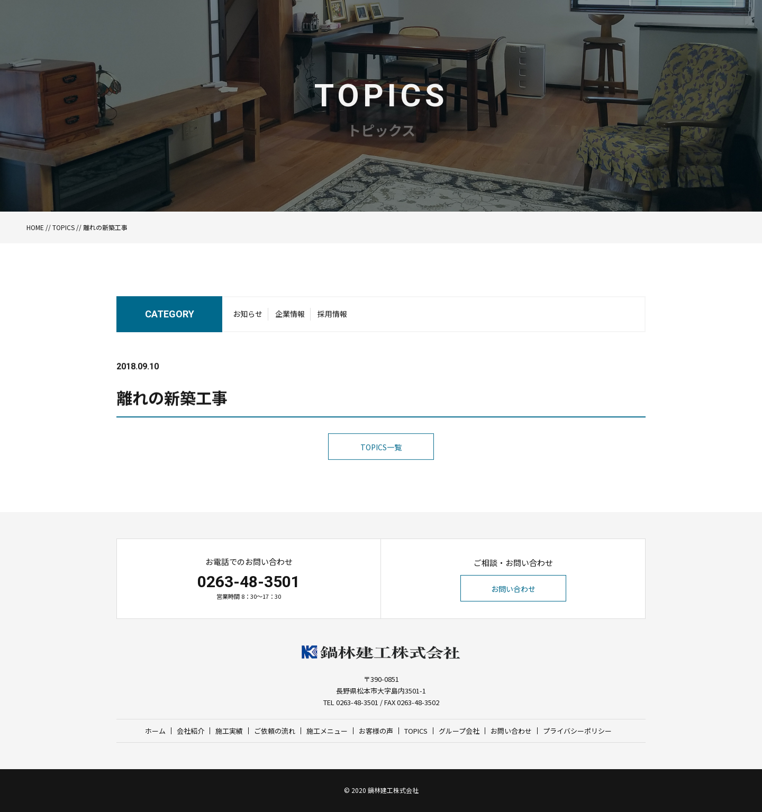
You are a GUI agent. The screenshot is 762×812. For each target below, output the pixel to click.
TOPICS (63, 227)
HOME (35, 227)
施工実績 (229, 731)
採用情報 (332, 317)
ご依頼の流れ (274, 731)
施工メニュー (327, 731)
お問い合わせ (513, 588)
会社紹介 (190, 731)
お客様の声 (376, 731)
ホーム (155, 731)
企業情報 (290, 317)
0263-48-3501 (248, 581)
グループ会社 (459, 731)
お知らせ (247, 317)
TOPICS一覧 (381, 466)
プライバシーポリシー (577, 731)
